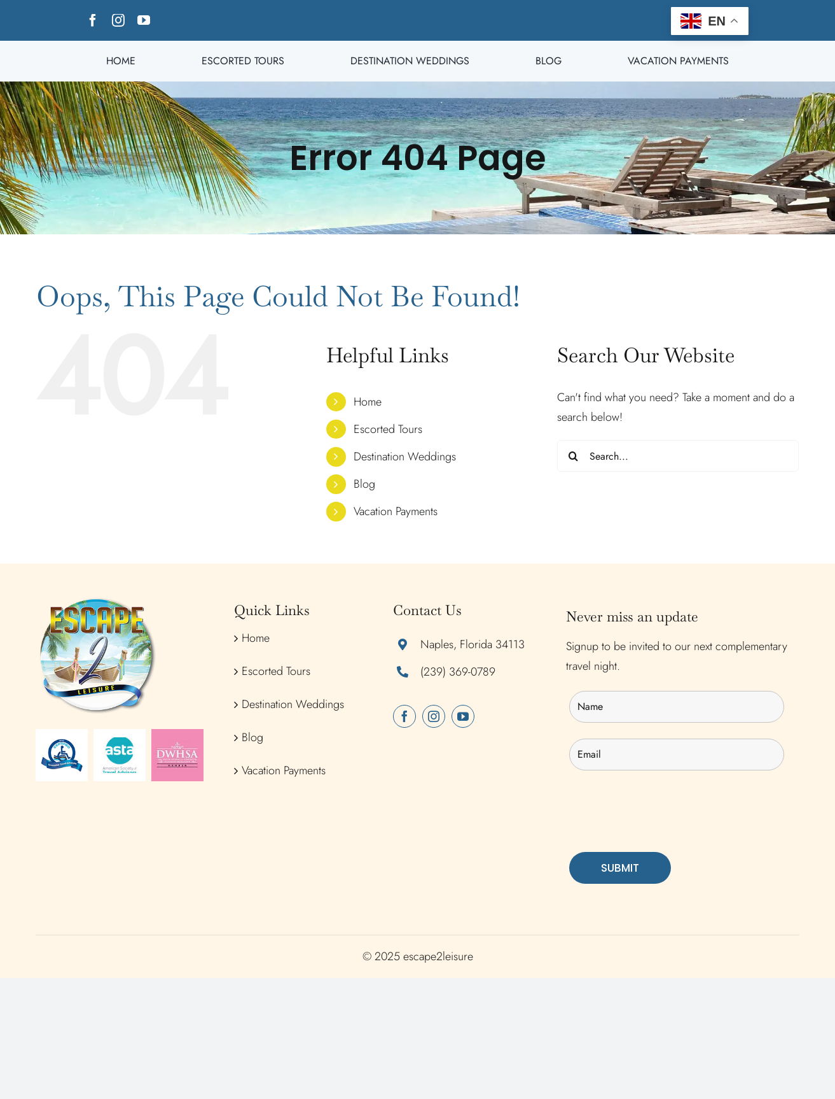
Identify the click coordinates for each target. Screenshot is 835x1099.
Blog (364, 484)
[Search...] (678, 456)
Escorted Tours (388, 429)
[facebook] (92, 20)
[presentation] (666, 811)
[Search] (573, 456)
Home (368, 402)
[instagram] (118, 20)
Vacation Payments (396, 511)
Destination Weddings (405, 456)
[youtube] (143, 20)
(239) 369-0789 (457, 671)
